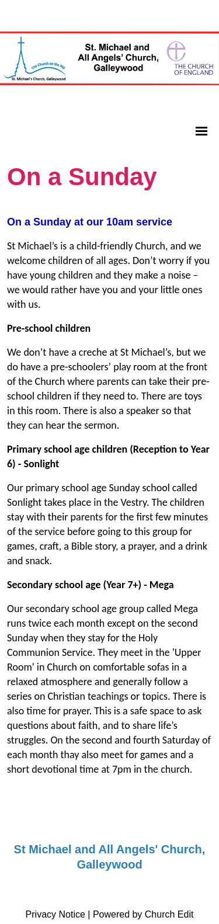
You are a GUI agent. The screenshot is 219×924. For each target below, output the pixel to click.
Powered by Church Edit (143, 914)
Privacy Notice (55, 914)
